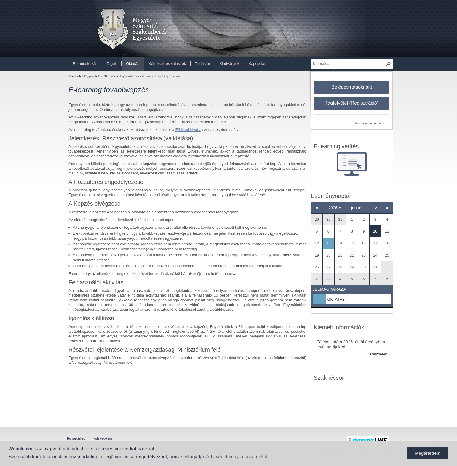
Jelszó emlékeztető (369, 123)
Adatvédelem (103, 438)
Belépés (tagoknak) (351, 86)
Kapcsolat (256, 63)
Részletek (378, 354)
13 (328, 243)
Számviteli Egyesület (83, 76)
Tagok (111, 63)
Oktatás (132, 63)
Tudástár (202, 63)
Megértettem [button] (427, 453)
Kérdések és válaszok (167, 63)
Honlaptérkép (76, 438)
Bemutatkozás (85, 63)
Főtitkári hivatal (188, 129)
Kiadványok (229, 63)
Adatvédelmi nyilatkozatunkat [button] (237, 456)
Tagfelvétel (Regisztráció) (351, 102)
